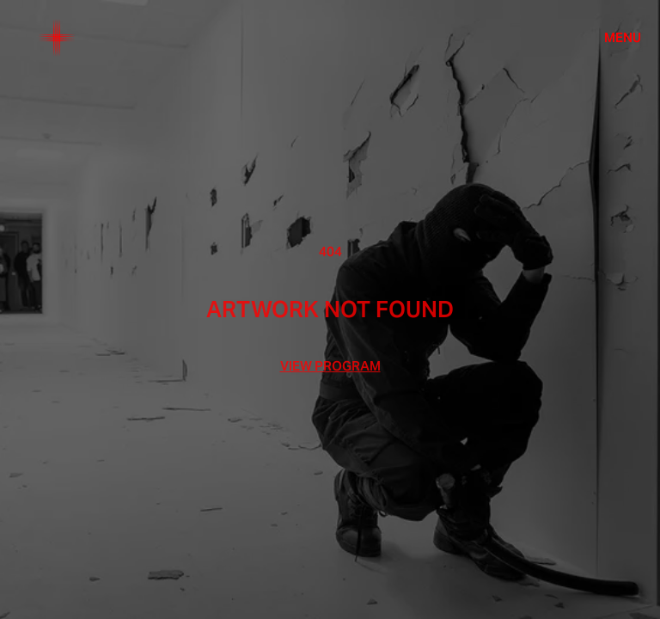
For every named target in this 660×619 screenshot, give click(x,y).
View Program (330, 366)
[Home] (57, 38)
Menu (622, 38)
